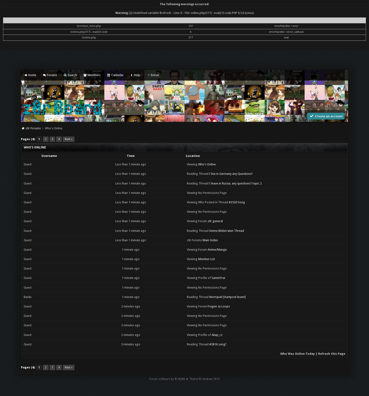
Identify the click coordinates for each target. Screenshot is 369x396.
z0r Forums (33, 128)
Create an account (326, 116)
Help (135, 75)
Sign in (300, 116)
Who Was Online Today (297, 353)
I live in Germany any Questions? (231, 174)
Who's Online (207, 164)
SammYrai (218, 278)
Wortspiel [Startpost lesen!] (227, 297)
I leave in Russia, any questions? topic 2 (235, 183)
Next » (68, 139)
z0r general (215, 221)
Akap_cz (217, 335)
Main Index (210, 240)
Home (30, 75)
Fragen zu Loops (219, 306)
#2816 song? (218, 344)
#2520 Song (237, 202)
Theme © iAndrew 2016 (204, 379)
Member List (206, 259)
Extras (153, 75)
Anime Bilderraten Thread (226, 231)
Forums (50, 75)
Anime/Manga (217, 249)
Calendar (115, 75)
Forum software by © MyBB (167, 379)
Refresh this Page (331, 353)
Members (91, 75)
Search (70, 75)
